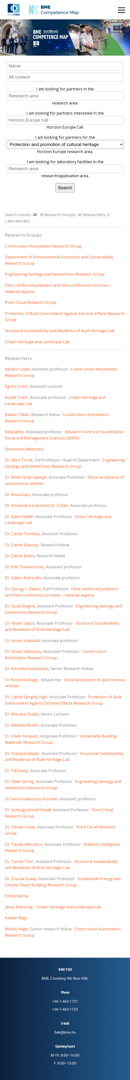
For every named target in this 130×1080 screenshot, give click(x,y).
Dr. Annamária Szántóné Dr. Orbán (36, 505)
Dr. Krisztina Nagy (22, 679)
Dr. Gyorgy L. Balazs (23, 588)
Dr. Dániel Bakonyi (22, 544)
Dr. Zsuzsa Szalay (20, 878)
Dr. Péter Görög (19, 781)
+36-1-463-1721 (65, 1001)
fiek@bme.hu (65, 1032)
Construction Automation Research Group (43, 246)
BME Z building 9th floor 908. (65, 978)
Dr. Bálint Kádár (19, 516)
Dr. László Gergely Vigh (26, 697)
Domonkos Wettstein (24, 449)
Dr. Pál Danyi (16, 770)
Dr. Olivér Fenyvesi (21, 736)
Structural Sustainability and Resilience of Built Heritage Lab (59, 330)
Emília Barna (16, 895)
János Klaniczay (19, 907)
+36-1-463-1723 (65, 1009)
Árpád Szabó (16, 397)
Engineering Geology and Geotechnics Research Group (54, 274)
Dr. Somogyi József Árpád (28, 809)
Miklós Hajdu (17, 929)
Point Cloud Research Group (30, 302)
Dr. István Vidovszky (23, 651)
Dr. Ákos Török (19, 460)
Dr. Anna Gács (17, 494)
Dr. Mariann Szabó (22, 714)
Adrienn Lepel (17, 369)
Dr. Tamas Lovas (20, 827)
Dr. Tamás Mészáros (24, 844)
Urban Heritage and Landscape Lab (37, 341)
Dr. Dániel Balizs (20, 555)
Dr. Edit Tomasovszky (24, 566)
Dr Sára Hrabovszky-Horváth (31, 799)
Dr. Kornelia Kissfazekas (27, 668)
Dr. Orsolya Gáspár (22, 753)
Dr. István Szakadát (22, 640)
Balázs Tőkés (17, 414)
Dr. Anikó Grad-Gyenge (26, 477)
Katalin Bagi (16, 917)
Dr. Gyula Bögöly (20, 606)
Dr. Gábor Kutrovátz (23, 577)
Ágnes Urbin (16, 386)
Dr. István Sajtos (20, 623)
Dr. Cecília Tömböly (22, 533)
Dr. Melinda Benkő (22, 725)
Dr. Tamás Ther (19, 861)
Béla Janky (14, 431)
